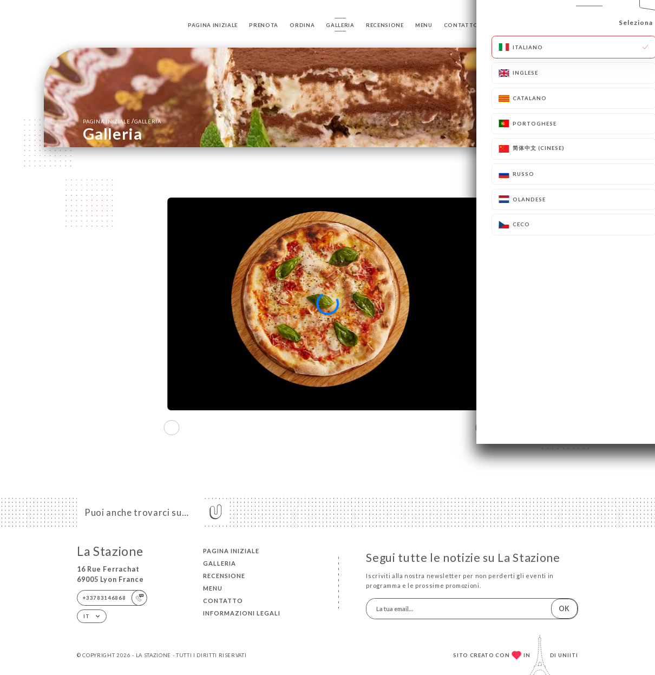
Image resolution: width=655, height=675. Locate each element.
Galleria (340, 25)
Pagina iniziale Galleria (122, 120)
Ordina (302, 25)
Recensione (385, 25)
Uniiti (568, 655)
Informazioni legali (241, 613)
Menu (424, 25)
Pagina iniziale (213, 25)
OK (564, 609)
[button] (484, 428)
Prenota (263, 25)
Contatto (461, 25)
